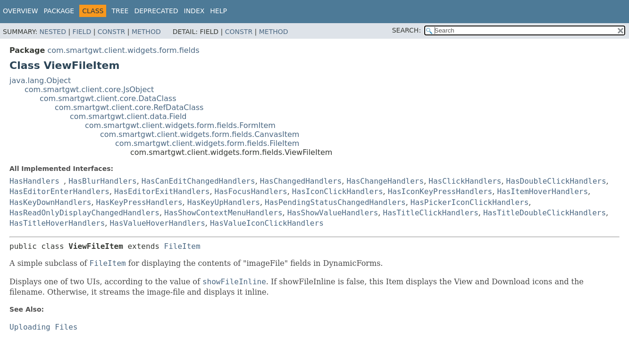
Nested (53, 31)
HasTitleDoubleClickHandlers (544, 212)
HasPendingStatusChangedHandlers (335, 202)
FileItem (182, 246)
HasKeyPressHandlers (139, 202)
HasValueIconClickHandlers (267, 223)
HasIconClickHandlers (337, 191)
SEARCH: (406, 30)
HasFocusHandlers (251, 191)
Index (194, 11)
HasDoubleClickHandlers (556, 181)
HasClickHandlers (464, 181)
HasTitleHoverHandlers (57, 223)
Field (82, 31)
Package (59, 11)
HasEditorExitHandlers (162, 191)
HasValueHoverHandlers (157, 223)
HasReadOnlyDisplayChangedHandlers (84, 212)
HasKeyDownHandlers (50, 202)
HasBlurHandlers (102, 181)
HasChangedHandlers (301, 181)
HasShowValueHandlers (332, 212)
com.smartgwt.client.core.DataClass (108, 98)
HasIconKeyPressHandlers (440, 191)
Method (146, 31)
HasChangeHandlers (385, 181)
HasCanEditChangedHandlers (198, 181)
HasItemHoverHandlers (542, 191)
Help (218, 11)
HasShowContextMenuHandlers (223, 212)
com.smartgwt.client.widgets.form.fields (123, 50)
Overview (20, 11)
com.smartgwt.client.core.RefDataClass (129, 107)
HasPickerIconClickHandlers (469, 202)
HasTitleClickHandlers (430, 212)
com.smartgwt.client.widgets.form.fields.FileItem (207, 143)
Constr (111, 31)
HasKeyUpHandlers (223, 202)
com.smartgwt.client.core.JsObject (89, 89)
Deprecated (156, 11)
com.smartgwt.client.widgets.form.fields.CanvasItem (199, 134)
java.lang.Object (40, 80)
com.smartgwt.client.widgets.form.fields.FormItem (180, 125)
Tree (119, 11)
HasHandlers (34, 181)
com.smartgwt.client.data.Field (128, 116)
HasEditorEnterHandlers (59, 191)
